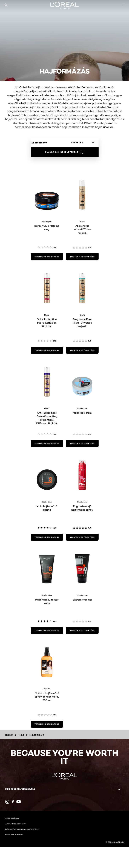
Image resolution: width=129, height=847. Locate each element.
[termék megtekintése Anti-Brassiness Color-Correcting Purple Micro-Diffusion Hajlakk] (47, 443)
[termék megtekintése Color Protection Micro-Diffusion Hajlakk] (47, 350)
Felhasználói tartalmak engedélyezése (22, 829)
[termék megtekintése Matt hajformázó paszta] (47, 537)
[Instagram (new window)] (7, 802)
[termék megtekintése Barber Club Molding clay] (47, 256)
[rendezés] (81, 143)
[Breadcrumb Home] (9, 735)
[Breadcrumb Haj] (21, 735)
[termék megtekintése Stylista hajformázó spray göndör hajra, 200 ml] (47, 724)
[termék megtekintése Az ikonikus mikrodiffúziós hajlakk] (82, 256)
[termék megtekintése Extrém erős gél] (82, 630)
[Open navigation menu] (123, 5)
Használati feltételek (14, 835)
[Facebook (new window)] (13, 801)
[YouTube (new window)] (18, 801)
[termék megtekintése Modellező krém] (82, 443)
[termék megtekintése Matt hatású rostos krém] (47, 630)
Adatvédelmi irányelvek (15, 824)
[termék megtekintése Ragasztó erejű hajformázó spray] (82, 537)
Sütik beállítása (12, 818)
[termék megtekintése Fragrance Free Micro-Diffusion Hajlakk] (82, 350)
